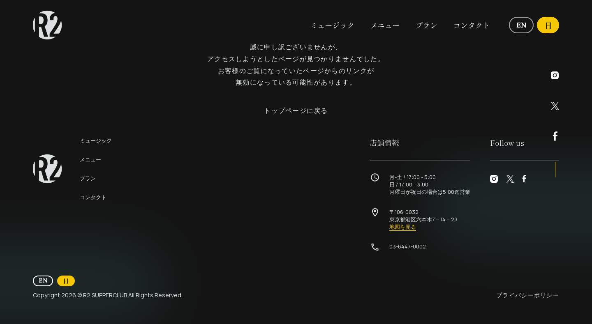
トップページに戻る (296, 110)
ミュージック (332, 25)
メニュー (385, 25)
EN (525, 24)
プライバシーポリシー (527, 295)
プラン (426, 25)
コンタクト (471, 25)
